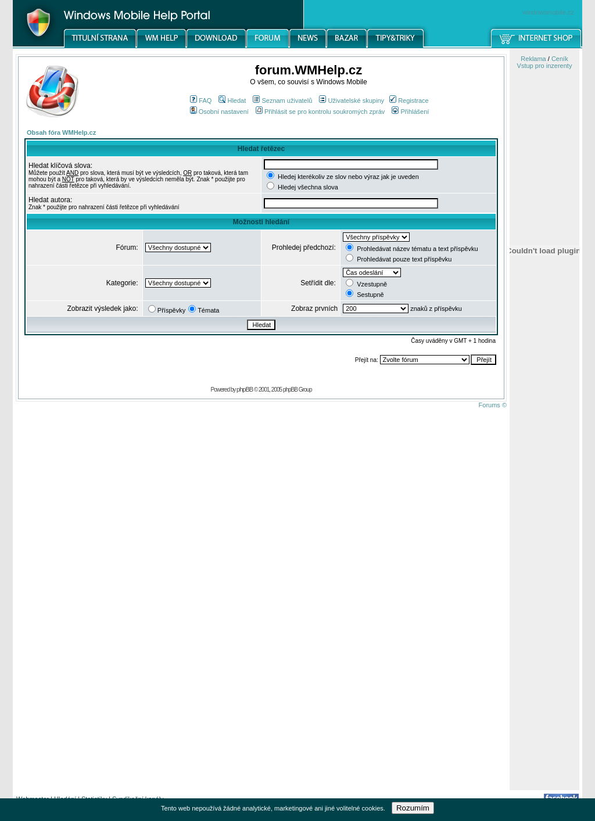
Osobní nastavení (219, 111)
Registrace (409, 100)
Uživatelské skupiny (351, 100)
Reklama (533, 58)
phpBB (244, 389)
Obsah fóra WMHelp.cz (61, 132)
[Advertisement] (544, 606)
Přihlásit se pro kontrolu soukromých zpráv (320, 111)
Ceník (559, 58)
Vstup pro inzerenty (544, 65)
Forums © (493, 404)
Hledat (232, 100)
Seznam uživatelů (282, 100)
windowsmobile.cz (548, 12)
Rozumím (412, 808)
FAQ (201, 100)
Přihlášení (410, 111)
